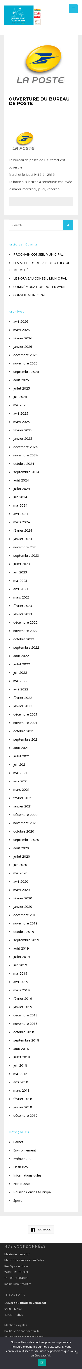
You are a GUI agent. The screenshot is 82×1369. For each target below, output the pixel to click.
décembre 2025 (25, 355)
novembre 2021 (25, 722)
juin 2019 (20, 965)
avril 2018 (20, 1082)
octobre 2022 (23, 639)
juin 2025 (20, 396)
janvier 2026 (22, 346)
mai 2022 (20, 681)
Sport (17, 1200)
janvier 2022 (22, 706)
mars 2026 (21, 330)
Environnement (24, 1150)
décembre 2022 (25, 622)
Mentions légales (15, 1325)
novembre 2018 (25, 1023)
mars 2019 (21, 990)
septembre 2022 (26, 647)
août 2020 (21, 848)
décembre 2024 (25, 447)
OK (42, 1362)
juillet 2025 (21, 388)
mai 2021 (20, 773)
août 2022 (21, 655)
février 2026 (22, 338)
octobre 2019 (23, 931)
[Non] (76, 1353)
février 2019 (22, 998)
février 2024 (22, 530)
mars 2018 (21, 1090)
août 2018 (21, 1048)
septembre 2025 (26, 371)
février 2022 (22, 697)
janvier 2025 (22, 438)
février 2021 (22, 798)
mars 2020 (21, 890)
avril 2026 (20, 321)
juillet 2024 (21, 488)
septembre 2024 (26, 472)
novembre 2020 (25, 823)
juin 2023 (20, 572)
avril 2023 (20, 589)
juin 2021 (20, 764)
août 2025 (21, 380)
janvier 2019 (22, 1007)
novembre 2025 (25, 363)
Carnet (18, 1142)
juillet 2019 (21, 956)
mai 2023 (20, 580)
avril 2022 (20, 689)
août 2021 (21, 747)
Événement (22, 1158)
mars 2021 (21, 789)
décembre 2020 (25, 814)
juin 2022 (20, 672)
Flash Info (20, 1167)
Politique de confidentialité (22, 1331)
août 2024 (21, 480)
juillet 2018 (21, 1057)
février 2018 (22, 1098)
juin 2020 (20, 864)
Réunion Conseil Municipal (32, 1192)
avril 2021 (20, 781)
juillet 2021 (21, 756)
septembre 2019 (26, 940)
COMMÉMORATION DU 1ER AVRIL (39, 286)
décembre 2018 (25, 1015)
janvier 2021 (22, 806)
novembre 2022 (25, 630)
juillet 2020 (21, 856)
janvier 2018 (22, 1107)
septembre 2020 (26, 839)
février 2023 (22, 605)
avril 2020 (20, 881)
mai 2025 (20, 405)
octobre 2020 (23, 831)
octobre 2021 (23, 731)
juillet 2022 (21, 664)
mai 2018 (20, 1073)
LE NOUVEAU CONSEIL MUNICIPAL (40, 278)
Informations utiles (27, 1175)
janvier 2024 (22, 538)
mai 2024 (20, 505)
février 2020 (22, 898)
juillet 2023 (21, 564)
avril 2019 (20, 981)
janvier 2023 (22, 614)
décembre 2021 (25, 714)
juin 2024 (20, 497)
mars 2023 (21, 597)
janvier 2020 (22, 906)
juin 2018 (20, 1065)
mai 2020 (20, 873)
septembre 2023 (26, 555)
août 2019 (21, 948)
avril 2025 (20, 413)
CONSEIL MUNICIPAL (29, 295)
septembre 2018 (26, 1040)
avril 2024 (20, 513)
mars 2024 (21, 522)
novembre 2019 (25, 923)
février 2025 (22, 430)
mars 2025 (21, 421)
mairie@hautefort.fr (17, 1284)
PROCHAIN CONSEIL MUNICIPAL (38, 254)
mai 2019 (20, 973)
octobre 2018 (23, 1032)
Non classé (21, 1183)
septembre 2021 (26, 739)
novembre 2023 (25, 547)
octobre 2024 (23, 463)
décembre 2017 (25, 1115)
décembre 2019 (25, 915)
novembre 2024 (25, 455)
